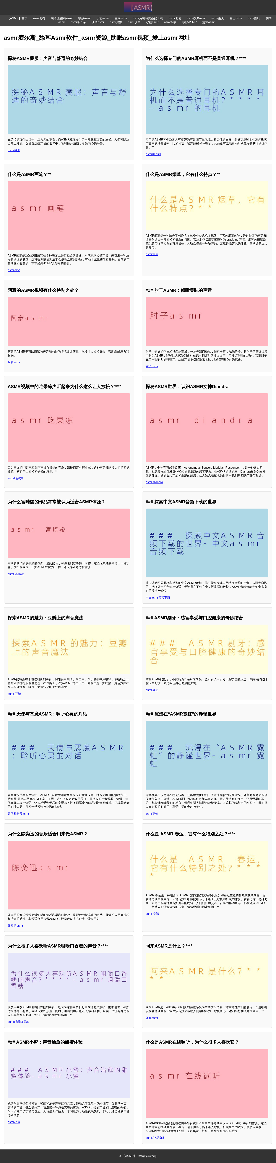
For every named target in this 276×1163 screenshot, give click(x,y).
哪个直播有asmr (62, 18)
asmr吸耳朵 (78, 22)
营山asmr (236, 18)
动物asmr (98, 22)
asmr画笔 (14, 270)
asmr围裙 (254, 18)
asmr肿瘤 (116, 22)
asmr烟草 (152, 254)
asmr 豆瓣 (14, 693)
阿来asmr (152, 1018)
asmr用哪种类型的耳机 (148, 18)
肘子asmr (152, 366)
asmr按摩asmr (196, 18)
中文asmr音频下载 (158, 597)
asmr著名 (175, 18)
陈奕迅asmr (15, 925)
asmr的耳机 (153, 154)
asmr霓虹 (152, 813)
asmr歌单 (134, 22)
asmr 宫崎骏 (16, 574)
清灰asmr (208, 22)
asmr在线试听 (155, 1137)
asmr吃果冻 (15, 478)
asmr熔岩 (170, 22)
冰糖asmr (152, 22)
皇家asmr (121, 18)
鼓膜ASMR (189, 22)
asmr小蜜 (14, 1122)
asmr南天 (217, 18)
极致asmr (84, 18)
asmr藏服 (14, 150)
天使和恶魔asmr (18, 813)
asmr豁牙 (39, 18)
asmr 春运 (152, 913)
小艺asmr (102, 18)
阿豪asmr (14, 362)
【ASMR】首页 (17, 18)
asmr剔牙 (152, 690)
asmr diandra (154, 482)
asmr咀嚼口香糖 (18, 1021)
